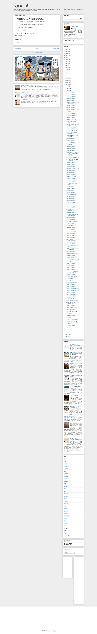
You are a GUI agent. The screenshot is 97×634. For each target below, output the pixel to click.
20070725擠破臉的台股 (72, 257)
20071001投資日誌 (70, 92)
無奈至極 (68, 280)
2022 (66, 57)
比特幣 (65, 466)
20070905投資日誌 (70, 146)
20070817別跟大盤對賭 (72, 176)
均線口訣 (68, 205)
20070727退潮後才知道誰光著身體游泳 (72, 249)
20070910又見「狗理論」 (72, 130)
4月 (68, 330)
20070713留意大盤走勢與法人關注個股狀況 (72, 295)
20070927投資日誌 (70, 94)
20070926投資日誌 (70, 96)
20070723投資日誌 (70, 267)
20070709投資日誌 (70, 309)
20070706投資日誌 (70, 315)
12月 (68, 86)
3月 (68, 332)
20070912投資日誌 (70, 115)
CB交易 (65, 523)
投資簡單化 (69, 313)
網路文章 (66, 503)
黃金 (65, 491)
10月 (68, 90)
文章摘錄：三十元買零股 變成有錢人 (72, 159)
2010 (66, 82)
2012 (66, 78)
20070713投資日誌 (70, 292)
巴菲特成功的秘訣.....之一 (72, 325)
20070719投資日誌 (70, 274)
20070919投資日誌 (70, 105)
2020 (66, 61)
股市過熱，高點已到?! (71, 311)
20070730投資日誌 (70, 237)
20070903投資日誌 (70, 150)
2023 (66, 55)
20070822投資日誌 (70, 166)
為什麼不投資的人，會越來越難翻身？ (29, 99)
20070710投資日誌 (70, 305)
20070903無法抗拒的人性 (72, 157)
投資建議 (20, 35)
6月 (68, 328)
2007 (66, 336)
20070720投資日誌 (70, 269)
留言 (66, 552)
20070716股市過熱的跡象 (72, 288)
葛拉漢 (65, 498)
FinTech (66, 528)
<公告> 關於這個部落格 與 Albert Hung (75, 387)
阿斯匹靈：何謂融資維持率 (70, 416)
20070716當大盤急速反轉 (72, 290)
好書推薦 (66, 469)
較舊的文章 (56, 48)
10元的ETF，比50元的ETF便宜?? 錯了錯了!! (75, 407)
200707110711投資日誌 (72, 300)
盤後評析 (66, 508)
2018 (66, 65)
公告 (65, 459)
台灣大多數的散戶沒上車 (72, 320)
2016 (66, 69)
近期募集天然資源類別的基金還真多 (72, 277)
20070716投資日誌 (70, 286)
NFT (65, 530)
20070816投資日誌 (70, 178)
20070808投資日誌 (70, 200)
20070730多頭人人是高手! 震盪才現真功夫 (72, 240)
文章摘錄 (66, 464)
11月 (68, 88)
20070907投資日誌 (70, 138)
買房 (65, 488)
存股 (65, 471)
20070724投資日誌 (70, 263)
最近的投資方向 (74, 344)
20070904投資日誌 (70, 148)
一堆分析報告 (69, 190)
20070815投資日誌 (70, 181)
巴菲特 (65, 461)
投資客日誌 (20, 6)
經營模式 (66, 496)
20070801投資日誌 (70, 227)
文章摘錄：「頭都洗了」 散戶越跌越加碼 (72, 222)
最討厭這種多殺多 (70, 219)
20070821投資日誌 (70, 170)
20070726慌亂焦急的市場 (72, 253)
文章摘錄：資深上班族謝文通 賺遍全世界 (72, 215)
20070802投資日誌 (70, 217)
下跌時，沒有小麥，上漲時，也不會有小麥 (30, 85)
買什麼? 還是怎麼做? (71, 231)
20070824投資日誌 (70, 162)
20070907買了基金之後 (72, 140)
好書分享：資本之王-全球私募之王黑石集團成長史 (76, 364)
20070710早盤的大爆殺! (72, 307)
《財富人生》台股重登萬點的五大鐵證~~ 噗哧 (72, 272)
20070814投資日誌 (70, 188)
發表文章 (67, 550)
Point (65, 533)
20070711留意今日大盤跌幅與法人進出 (72, 303)
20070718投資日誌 (70, 284)
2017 (66, 67)
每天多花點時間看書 (71, 194)
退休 (65, 483)
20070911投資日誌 (70, 117)
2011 (66, 80)
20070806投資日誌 (70, 207)
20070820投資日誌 (70, 172)
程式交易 (66, 486)
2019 (66, 63)
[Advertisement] (86, 580)
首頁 (37, 48)
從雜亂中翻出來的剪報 (71, 282)
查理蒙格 (66, 481)
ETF (65, 526)
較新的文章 (18, 48)
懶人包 (65, 521)
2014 (66, 74)
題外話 (65, 518)
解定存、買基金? (70, 265)
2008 (66, 334)
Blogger (54, 631)
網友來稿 (66, 501)
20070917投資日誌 (70, 107)
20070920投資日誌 (70, 100)
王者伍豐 (68, 317)
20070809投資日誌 (70, 198)
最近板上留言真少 (70, 229)
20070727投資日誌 (70, 243)
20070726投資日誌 (70, 251)
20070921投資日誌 (70, 98)
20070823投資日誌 (70, 164)
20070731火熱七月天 (71, 235)
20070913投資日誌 (70, 113)
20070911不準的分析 (71, 119)
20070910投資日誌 (70, 128)
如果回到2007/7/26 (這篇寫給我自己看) (72, 209)
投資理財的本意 (70, 298)
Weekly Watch (67, 535)
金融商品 (66, 478)
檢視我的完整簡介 (68, 36)
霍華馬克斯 (66, 516)
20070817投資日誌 (70, 174)
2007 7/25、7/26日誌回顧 (72, 168)
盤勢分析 (24, 35)
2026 (66, 49)
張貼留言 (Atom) (38, 52)
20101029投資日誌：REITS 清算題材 (75, 396)
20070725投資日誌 (70, 255)
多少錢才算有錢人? (25, 92)
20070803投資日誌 (70, 212)
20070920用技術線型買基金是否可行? (72, 103)
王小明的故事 (69, 225)
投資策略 (66, 476)
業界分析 (66, 493)
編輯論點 (66, 513)
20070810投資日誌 (70, 196)
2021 (66, 59)
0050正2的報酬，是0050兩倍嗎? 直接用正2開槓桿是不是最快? (31, 56)
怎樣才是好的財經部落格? (76, 423)
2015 (66, 72)
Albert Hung (75, 26)
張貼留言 (18, 42)
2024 (66, 53)
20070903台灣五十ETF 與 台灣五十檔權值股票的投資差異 (72, 154)
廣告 (65, 506)
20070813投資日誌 (70, 192)
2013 (66, 76)
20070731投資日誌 (70, 233)
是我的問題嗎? (69, 186)
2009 (66, 84)
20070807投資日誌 (70, 203)
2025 (66, 51)
